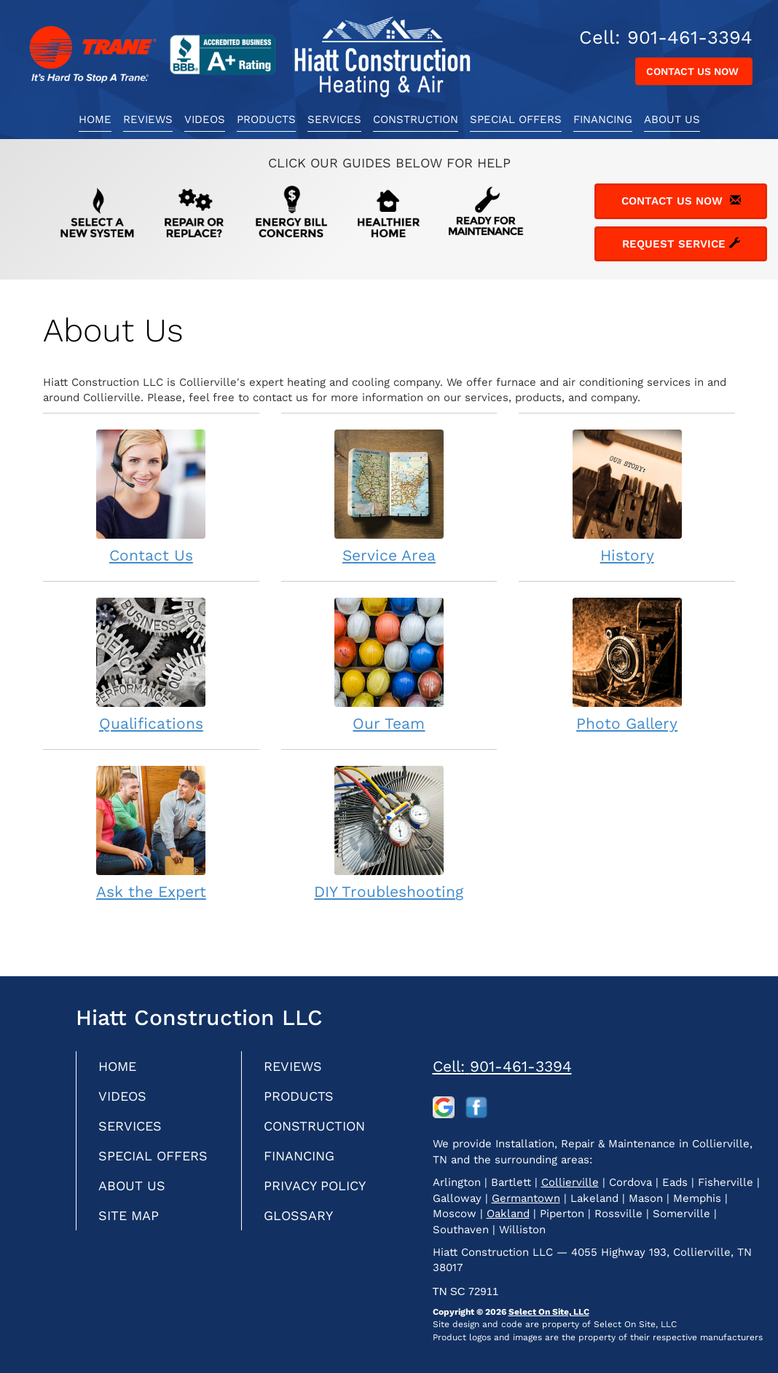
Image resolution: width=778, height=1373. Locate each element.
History (627, 496)
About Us (672, 119)
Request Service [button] (681, 243)
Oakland (508, 1213)
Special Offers (516, 119)
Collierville (570, 1182)
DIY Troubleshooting (389, 832)
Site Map (128, 1215)
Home (95, 119)
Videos (204, 119)
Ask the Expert (151, 832)
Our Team (389, 664)
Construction (415, 119)
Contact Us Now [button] (694, 71)
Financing (602, 119)
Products (266, 119)
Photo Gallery (627, 664)
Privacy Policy (315, 1185)
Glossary (298, 1215)
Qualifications (151, 664)
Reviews (148, 119)
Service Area (389, 496)
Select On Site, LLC (548, 1312)
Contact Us (151, 496)
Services (334, 119)
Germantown (526, 1198)
